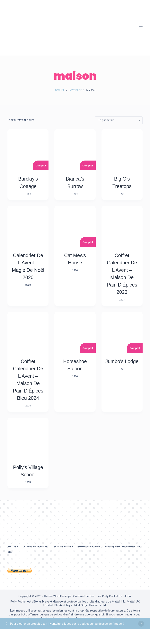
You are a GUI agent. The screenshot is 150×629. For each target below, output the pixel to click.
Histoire (12, 546)
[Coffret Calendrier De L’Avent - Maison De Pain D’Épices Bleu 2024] (28, 332)
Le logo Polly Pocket (36, 546)
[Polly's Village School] (28, 438)
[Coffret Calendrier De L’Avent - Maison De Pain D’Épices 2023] (122, 226)
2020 (28, 285)
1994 (28, 193)
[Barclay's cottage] (28, 149)
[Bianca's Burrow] (74, 149)
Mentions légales (89, 546)
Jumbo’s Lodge (121, 361)
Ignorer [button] (141, 624)
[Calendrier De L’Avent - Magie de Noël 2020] (28, 226)
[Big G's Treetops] (122, 149)
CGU (9, 552)
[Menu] (141, 28)
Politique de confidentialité (122, 546)
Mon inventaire (63, 546)
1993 (28, 482)
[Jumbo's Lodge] (122, 332)
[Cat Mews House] (74, 226)
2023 (122, 299)
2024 (28, 405)
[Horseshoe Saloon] (74, 332)
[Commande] (119, 120)
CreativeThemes (84, 596)
